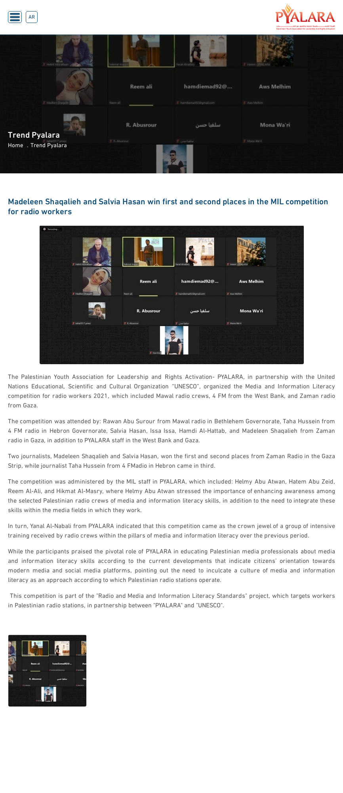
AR (32, 17)
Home (15, 146)
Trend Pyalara (48, 146)
